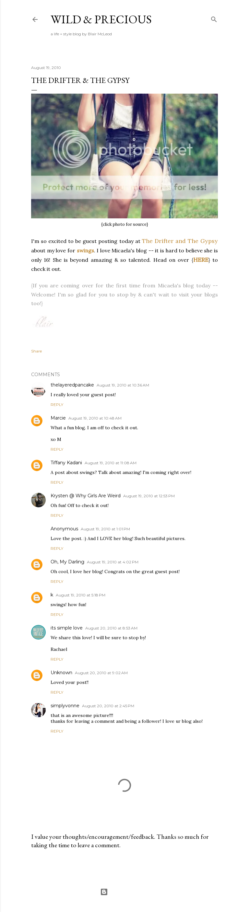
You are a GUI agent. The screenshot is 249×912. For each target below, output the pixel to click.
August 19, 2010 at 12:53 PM (149, 495)
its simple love (67, 628)
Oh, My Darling (67, 562)
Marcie (58, 418)
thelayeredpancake (72, 385)
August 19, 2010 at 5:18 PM (80, 595)
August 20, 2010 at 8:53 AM (111, 628)
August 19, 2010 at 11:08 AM (110, 462)
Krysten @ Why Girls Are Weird (86, 496)
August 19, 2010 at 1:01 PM (105, 528)
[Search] (214, 18)
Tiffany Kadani (66, 463)
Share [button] (36, 351)
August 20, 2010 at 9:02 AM (101, 672)
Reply (57, 404)
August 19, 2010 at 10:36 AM (123, 385)
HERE (200, 259)
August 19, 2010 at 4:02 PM (112, 562)
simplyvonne (65, 706)
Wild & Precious (101, 19)
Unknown (61, 672)
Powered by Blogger (124, 892)
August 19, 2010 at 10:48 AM (95, 418)
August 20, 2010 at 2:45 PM (108, 705)
